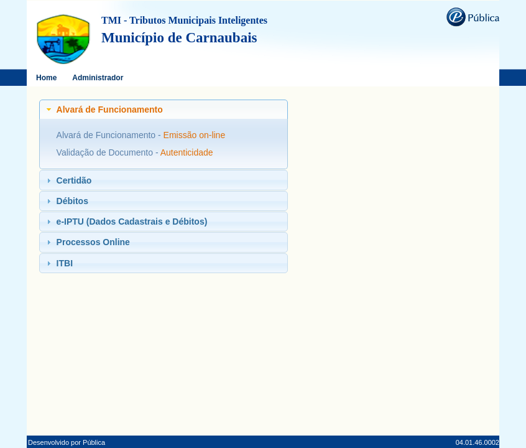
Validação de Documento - (108, 152)
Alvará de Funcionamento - (110, 135)
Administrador (97, 77)
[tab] (163, 109)
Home (46, 77)
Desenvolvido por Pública (66, 442)
